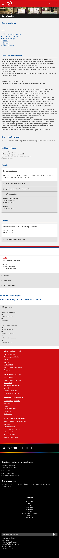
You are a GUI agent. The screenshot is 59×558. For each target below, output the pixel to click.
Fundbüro (5, 321)
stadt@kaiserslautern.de (11, 476)
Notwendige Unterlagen (11, 36)
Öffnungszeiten (8, 45)
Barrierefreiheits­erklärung (10, 544)
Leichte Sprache (7, 546)
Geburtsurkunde (7, 316)
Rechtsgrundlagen (9, 38)
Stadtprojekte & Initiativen (13, 367)
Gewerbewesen (7, 342)
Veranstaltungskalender (12, 401)
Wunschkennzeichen (9, 312)
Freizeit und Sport (10, 409)
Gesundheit (8, 383)
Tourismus (7, 403)
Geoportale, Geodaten (11, 393)
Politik (6, 359)
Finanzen (7, 370)
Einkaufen (7, 411)
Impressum (5, 540)
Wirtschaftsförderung (11, 437)
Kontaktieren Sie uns (9, 538)
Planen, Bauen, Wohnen (12, 385)
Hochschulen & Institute (12, 429)
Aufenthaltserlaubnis (9, 338)
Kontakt (5, 41)
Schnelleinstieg (30, 16)
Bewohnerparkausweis (9, 325)
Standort (6, 43)
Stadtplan (29, 509)
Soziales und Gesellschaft (12, 380)
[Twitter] (27, 448)
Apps (29, 503)
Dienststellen (6, 486)
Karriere (29, 505)
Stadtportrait (8, 378)
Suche (29, 511)
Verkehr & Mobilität (10, 391)
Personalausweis (7, 329)
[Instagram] (36, 448)
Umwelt (6, 388)
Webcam (29, 515)
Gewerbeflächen (9, 427)
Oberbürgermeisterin (11, 357)
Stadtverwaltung (9, 354)
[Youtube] (31, 448)
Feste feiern (8, 414)
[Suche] (54, 534)
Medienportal (8, 365)
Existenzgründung (10, 434)
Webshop (29, 517)
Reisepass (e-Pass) (8, 334)
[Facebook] (22, 448)
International (8, 432)
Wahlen (6, 362)
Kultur (6, 406)
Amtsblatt (29, 501)
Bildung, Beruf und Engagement (15, 421)
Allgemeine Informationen (12, 34)
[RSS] (41, 448)
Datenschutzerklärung (9, 542)
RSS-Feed (29, 507)
